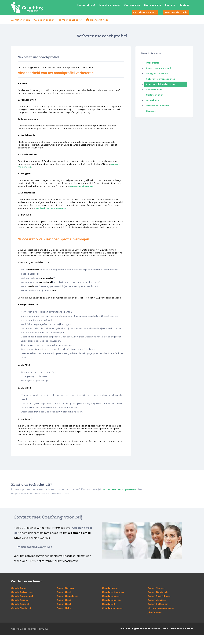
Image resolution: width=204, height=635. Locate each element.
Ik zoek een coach (109, 5)
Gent (64, 604)
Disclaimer (175, 628)
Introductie (152, 62)
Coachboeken (154, 89)
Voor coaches (132, 5)
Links (165, 628)
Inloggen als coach (176, 12)
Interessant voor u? (157, 105)
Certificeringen (154, 95)
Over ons (170, 5)
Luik (109, 604)
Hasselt (111, 588)
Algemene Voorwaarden (146, 628)
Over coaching (152, 5)
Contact (184, 5)
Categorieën (22, 20)
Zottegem (157, 604)
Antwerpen (22, 592)
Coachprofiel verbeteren (160, 84)
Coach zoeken (46, 20)
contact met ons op (81, 186)
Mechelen (112, 608)
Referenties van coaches (160, 79)
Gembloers (67, 596)
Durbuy (65, 588)
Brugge (20, 600)
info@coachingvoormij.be (34, 546)
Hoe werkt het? (86, 5)
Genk (64, 600)
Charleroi (21, 608)
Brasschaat (22, 596)
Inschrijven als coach (145, 12)
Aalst (18, 588)
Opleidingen (153, 100)
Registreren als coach (158, 68)
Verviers (156, 600)
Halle (64, 608)
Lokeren (111, 600)
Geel (64, 592)
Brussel (20, 604)
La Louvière (113, 592)
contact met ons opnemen (51, 208)
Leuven (111, 596)
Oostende (157, 592)
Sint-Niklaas (158, 596)
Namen (155, 588)
